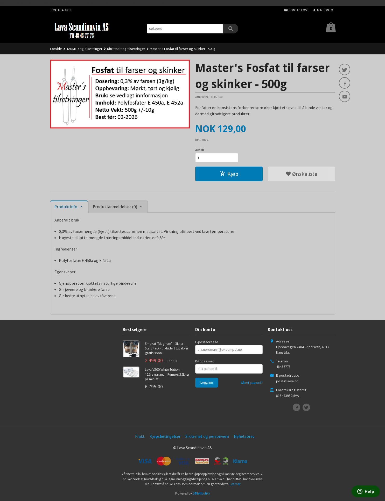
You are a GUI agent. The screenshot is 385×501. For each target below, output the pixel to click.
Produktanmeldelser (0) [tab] (115, 206)
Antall (199, 150)
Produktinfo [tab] (65, 206)
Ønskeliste (301, 173)
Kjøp (229, 173)
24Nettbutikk (201, 493)
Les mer (235, 484)
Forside (56, 48)
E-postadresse (206, 342)
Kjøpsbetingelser (165, 436)
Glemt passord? (252, 383)
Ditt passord (204, 361)
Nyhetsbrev (244, 436)
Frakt (140, 436)
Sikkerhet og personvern (207, 436)
